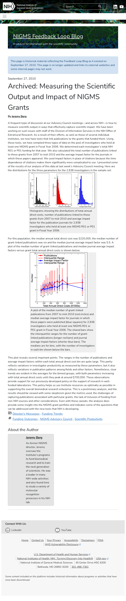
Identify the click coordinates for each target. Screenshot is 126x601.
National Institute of (26, 5)
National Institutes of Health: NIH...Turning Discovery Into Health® (55, 558)
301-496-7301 (80, 567)
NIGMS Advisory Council (56, 419)
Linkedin (16, 530)
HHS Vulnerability (63, 544)
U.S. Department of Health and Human (62, 554)
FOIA (100, 540)
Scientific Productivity (89, 419)
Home (24, 540)
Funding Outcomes (25, 419)
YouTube (66, 530)
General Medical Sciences (30, 8)
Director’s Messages (26, 414)
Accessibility (71, 540)
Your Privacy (54, 540)
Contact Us (38, 540)
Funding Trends (52, 414)
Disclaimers (87, 540)
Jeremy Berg (19, 116)
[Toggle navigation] (4, 16)
